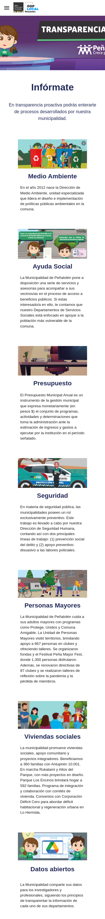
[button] (6, 7)
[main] (52, 87)
